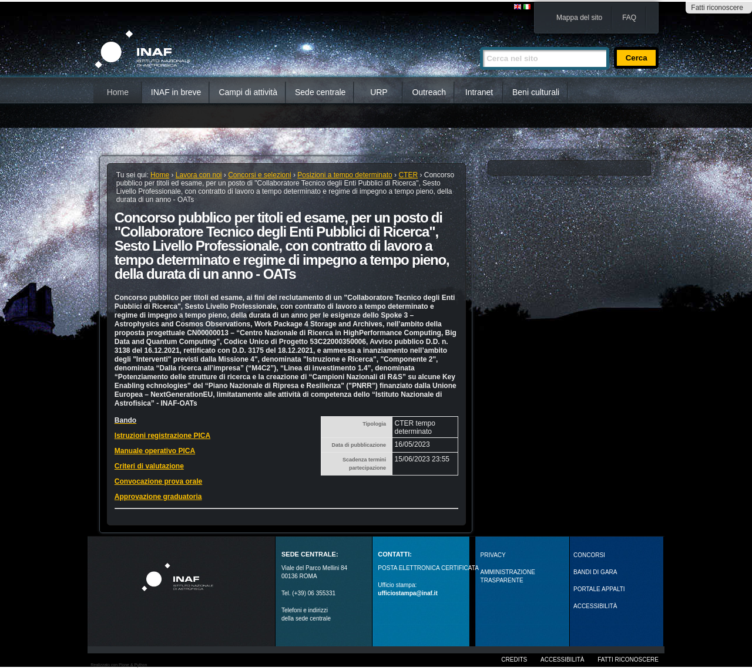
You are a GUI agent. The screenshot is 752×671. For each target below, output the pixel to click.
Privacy (493, 555)
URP (379, 92)
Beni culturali (535, 92)
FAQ (629, 18)
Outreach (429, 92)
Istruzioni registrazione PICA (162, 435)
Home (118, 92)
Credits (514, 659)
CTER (408, 175)
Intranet (479, 92)
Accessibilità (562, 659)
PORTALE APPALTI (599, 589)
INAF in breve (176, 92)
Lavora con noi (199, 175)
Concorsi (589, 555)
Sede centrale (320, 92)
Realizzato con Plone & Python (118, 665)
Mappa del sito (579, 18)
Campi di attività (248, 92)
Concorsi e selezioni (259, 175)
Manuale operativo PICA (155, 451)
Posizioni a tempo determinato (344, 175)
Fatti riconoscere (717, 8)
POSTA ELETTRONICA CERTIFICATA (428, 568)
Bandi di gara (595, 572)
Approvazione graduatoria (158, 497)
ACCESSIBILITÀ (595, 606)
